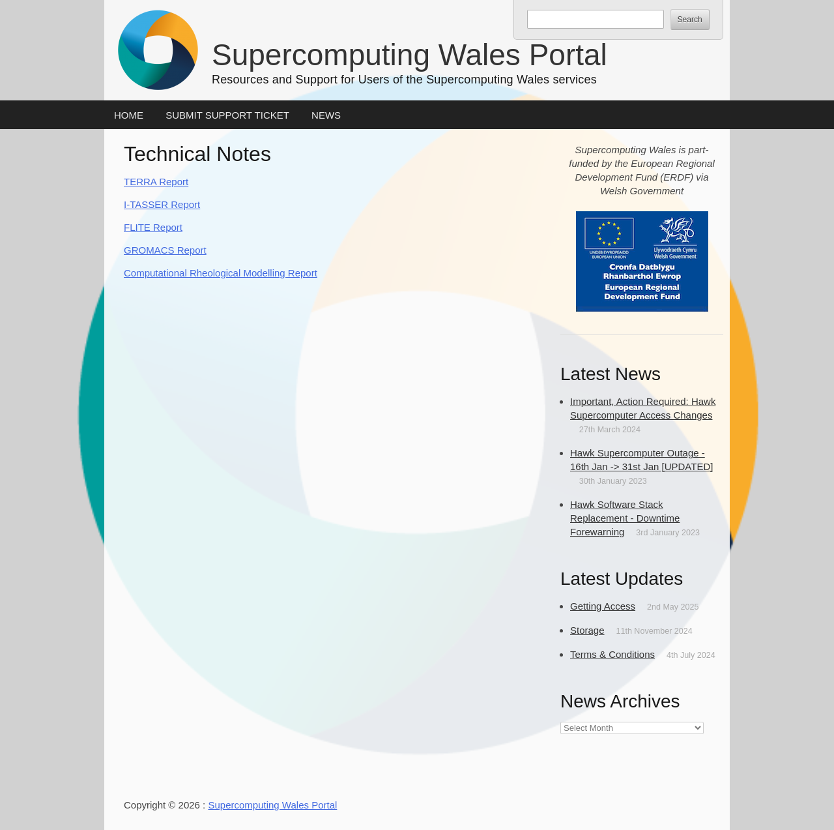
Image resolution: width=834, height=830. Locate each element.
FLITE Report (153, 227)
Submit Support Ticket (227, 115)
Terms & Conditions (612, 654)
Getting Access (602, 606)
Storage (587, 630)
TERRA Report (156, 181)
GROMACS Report (165, 250)
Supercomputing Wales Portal (409, 55)
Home (128, 115)
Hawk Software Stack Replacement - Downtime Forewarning (625, 518)
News (326, 115)
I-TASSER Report (162, 204)
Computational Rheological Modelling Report (220, 272)
